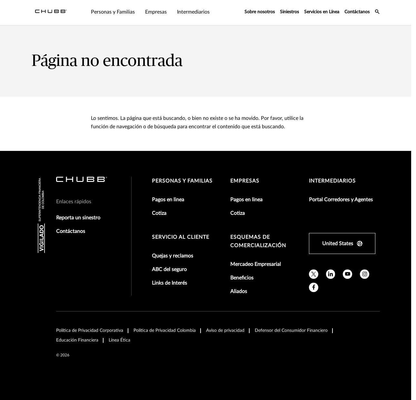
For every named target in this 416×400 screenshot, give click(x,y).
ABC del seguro (169, 269)
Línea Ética (119, 340)
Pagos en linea (168, 199)
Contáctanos (357, 12)
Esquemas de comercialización (258, 241)
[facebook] (313, 287)
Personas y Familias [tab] (113, 12)
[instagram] (364, 274)
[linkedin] (330, 274)
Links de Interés (169, 283)
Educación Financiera (77, 340)
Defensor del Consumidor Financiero (291, 330)
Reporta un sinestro (78, 217)
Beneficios (241, 277)
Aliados (238, 291)
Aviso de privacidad (225, 330)
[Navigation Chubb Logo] (51, 12)
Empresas (244, 181)
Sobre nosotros (259, 12)
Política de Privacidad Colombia (165, 330)
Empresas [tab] (156, 12)
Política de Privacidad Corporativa (89, 330)
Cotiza (159, 213)
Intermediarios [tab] (193, 12)
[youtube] (347, 274)
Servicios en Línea (321, 12)
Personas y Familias (182, 181)
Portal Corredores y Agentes (341, 199)
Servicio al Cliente (180, 237)
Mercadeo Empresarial (255, 264)
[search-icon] (377, 12)
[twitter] (313, 274)
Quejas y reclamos (172, 255)
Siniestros (289, 12)
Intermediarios (332, 181)
